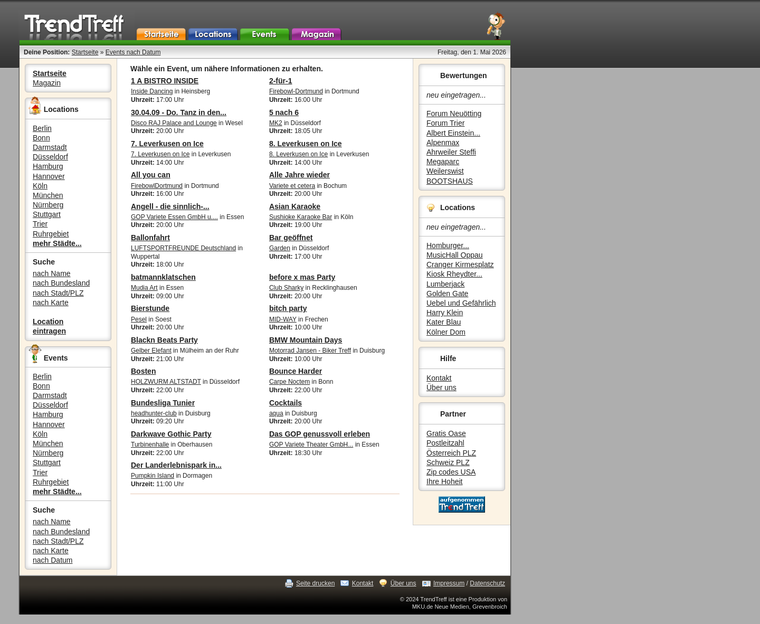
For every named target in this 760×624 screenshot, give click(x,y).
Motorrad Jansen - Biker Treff (310, 350)
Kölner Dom (446, 332)
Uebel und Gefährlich (461, 303)
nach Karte (51, 302)
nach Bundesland (61, 283)
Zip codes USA (451, 472)
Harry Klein (444, 312)
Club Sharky (286, 287)
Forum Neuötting (453, 113)
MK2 (275, 123)
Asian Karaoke (294, 206)
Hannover (49, 176)
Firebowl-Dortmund (296, 91)
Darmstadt (50, 147)
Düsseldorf (50, 157)
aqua (276, 413)
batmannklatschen (163, 277)
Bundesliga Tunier (163, 403)
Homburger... (447, 245)
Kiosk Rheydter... (454, 274)
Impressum (448, 583)
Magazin (47, 83)
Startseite (85, 52)
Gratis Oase (446, 433)
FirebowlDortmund (157, 186)
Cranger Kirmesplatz (460, 264)
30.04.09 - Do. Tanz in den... (178, 112)
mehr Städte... (57, 243)
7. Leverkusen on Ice (167, 143)
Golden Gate (447, 293)
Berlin (42, 128)
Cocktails (285, 403)
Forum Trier (445, 123)
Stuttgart (47, 214)
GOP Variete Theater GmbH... (311, 444)
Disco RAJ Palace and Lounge (174, 123)
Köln (40, 186)
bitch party (288, 308)
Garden (279, 248)
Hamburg (48, 166)
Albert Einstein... (453, 133)
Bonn (41, 138)
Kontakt (438, 378)
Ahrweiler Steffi (451, 152)
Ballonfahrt (150, 237)
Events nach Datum (133, 52)
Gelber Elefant (151, 350)
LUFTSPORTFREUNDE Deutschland (183, 248)
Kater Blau (443, 322)
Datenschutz (487, 583)
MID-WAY (283, 319)
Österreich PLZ (451, 453)
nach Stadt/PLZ (58, 293)
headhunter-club (154, 413)
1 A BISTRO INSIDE (164, 81)
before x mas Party (302, 277)
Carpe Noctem (289, 381)
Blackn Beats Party (164, 340)
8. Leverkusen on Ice (305, 143)
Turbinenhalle (150, 444)
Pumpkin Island (152, 475)
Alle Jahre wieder (299, 175)
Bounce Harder (295, 371)
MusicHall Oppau (454, 255)
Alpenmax (442, 142)
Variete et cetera (292, 186)
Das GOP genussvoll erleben (319, 434)
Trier (40, 224)
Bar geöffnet (290, 237)
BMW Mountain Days (305, 340)
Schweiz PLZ (448, 462)
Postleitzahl (445, 443)
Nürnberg (48, 205)
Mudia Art (144, 287)
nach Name (52, 273)
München (48, 195)
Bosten (143, 371)
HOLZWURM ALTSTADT (166, 381)
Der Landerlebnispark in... (176, 465)
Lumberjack (445, 284)
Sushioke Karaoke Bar (300, 217)
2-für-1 (280, 81)
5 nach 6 (284, 112)
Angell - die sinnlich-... (170, 206)
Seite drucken (315, 583)
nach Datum (52, 560)
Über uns (441, 387)
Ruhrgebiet (51, 234)
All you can (150, 175)
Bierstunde (150, 308)
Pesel (139, 319)
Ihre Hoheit (444, 481)
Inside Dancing (152, 91)
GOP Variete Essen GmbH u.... (174, 217)
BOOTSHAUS (449, 181)
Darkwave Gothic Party (171, 434)
